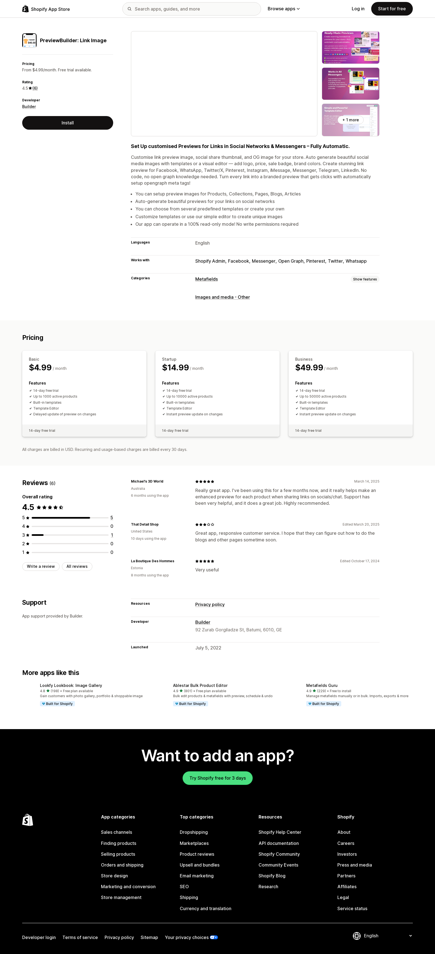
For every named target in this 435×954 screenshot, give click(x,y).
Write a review (41, 566)
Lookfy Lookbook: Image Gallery (71, 685)
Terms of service (80, 937)
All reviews (77, 566)
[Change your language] (388, 936)
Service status (352, 908)
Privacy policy (210, 604)
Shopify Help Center (280, 832)
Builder (29, 106)
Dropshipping (194, 832)
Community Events (278, 865)
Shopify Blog (272, 875)
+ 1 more (350, 119)
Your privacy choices (187, 937)
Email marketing (197, 875)
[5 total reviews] (111, 517)
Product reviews (197, 854)
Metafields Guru (322, 685)
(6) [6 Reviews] (35, 88)
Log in (358, 8)
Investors (347, 854)
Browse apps (284, 8)
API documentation (279, 843)
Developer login (39, 937)
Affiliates (346, 886)
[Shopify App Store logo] (46, 8)
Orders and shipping (122, 865)
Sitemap (149, 937)
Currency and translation (205, 908)
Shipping (189, 897)
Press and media (354, 865)
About (343, 832)
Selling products (118, 854)
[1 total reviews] (112, 535)
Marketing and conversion (128, 886)
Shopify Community (279, 854)
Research (268, 886)
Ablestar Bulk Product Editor (200, 685)
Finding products (118, 843)
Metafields (206, 279)
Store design (114, 875)
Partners (346, 875)
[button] (84, 695)
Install (68, 122)
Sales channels (116, 832)
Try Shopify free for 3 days (217, 778)
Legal (343, 897)
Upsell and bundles (199, 865)
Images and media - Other (222, 297)
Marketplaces (194, 843)
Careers (345, 843)
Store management (121, 897)
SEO (184, 886)
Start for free (392, 8)
